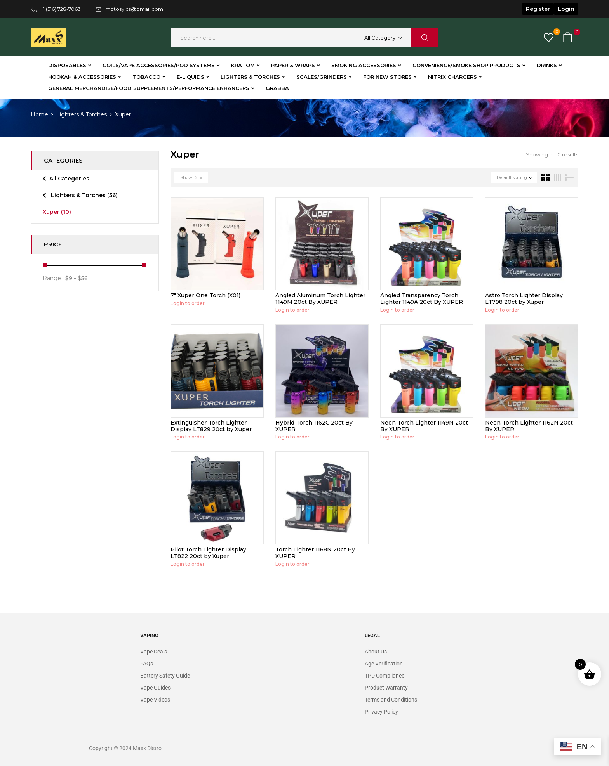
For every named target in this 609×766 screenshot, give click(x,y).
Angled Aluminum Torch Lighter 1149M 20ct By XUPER (320, 298)
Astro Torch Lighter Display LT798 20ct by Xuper (524, 298)
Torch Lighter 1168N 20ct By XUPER (315, 553)
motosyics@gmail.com (134, 9)
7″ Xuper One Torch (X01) (205, 295)
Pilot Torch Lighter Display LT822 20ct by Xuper (208, 553)
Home (39, 114)
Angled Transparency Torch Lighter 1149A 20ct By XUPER (421, 298)
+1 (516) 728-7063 (60, 9)
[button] (568, 38)
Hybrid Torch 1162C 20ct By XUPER (314, 426)
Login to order (188, 303)
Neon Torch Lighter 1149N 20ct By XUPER (424, 426)
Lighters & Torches (81, 114)
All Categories (69, 178)
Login (566, 8)
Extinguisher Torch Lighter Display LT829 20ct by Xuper (211, 426)
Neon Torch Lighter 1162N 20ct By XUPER (529, 426)
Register (538, 8)
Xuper (57, 211)
